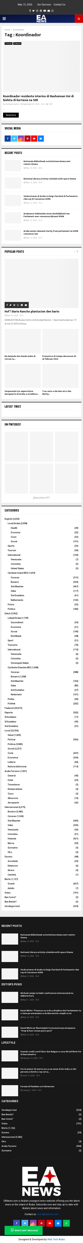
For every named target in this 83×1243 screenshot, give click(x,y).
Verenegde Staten (20, 663)
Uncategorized (12, 906)
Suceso (8, 856)
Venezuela (16, 559)
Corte (10, 753)
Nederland (16, 694)
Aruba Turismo (12, 771)
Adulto (11, 888)
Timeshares (14, 784)
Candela (12, 874)
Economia (13, 757)
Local (7, 730)
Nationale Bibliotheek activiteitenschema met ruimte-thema (47, 163)
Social (14, 541)
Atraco (11, 870)
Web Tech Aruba (56, 1239)
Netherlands (17, 600)
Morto (8, 879)
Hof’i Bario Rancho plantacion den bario (32, 311)
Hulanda (12, 838)
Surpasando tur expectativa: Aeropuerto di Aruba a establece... (22, 392)
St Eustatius (10, 721)
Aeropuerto (13, 802)
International (14, 555)
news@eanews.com (48, 1214)
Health (14, 528)
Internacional (11, 807)
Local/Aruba (14, 523)
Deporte (9, 712)
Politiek (11, 703)
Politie (11, 699)
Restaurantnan (15, 789)
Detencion (13, 866)
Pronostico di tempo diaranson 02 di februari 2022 (59, 357)
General (12, 775)
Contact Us (59, 4)
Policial (11, 739)
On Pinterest (13, 424)
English (8, 519)
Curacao (8, 43)
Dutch (7, 613)
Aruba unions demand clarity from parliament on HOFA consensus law (51, 232)
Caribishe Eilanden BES (19, 667)
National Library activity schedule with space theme (50, 179)
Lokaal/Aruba (14, 618)
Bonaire (15, 582)
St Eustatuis (10, 717)
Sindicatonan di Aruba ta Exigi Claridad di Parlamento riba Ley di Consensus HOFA (51, 197)
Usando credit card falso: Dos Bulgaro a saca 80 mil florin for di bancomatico (50, 1053)
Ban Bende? (11, 901)
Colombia (16, 564)
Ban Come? (10, 897)
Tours (11, 793)
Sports (11, 546)
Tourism (12, 550)
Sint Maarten (17, 586)
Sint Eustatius (17, 595)
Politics (11, 609)
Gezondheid (17, 622)
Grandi (11, 883)
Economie (16, 627)
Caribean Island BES (18, 573)
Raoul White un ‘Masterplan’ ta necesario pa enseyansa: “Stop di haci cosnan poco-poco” (48, 1029)
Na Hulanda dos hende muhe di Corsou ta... (20, 357)
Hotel (10, 780)
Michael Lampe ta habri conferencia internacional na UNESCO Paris (46, 994)
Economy (15, 532)
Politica (11, 744)
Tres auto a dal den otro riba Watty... (56, 392)
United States (17, 568)
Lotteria (11, 762)
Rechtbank (16, 636)
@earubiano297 (41, 497)
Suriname (13, 847)
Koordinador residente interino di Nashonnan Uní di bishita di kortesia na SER (38, 98)
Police (11, 604)
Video (8, 893)
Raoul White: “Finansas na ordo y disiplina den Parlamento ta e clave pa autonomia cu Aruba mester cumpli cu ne (50, 1012)
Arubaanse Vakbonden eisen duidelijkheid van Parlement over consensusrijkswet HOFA (47, 215)
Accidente (13, 861)
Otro (10, 852)
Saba (13, 591)
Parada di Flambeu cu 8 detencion (37, 1086)
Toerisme (12, 645)
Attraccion (13, 798)
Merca (11, 843)
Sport (10, 640)
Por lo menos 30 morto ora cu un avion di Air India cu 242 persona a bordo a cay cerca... (48, 1070)
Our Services (44, 4)
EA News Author (12, 104)
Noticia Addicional (17, 766)
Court (13, 537)
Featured (17, 43)
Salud (11, 735)
